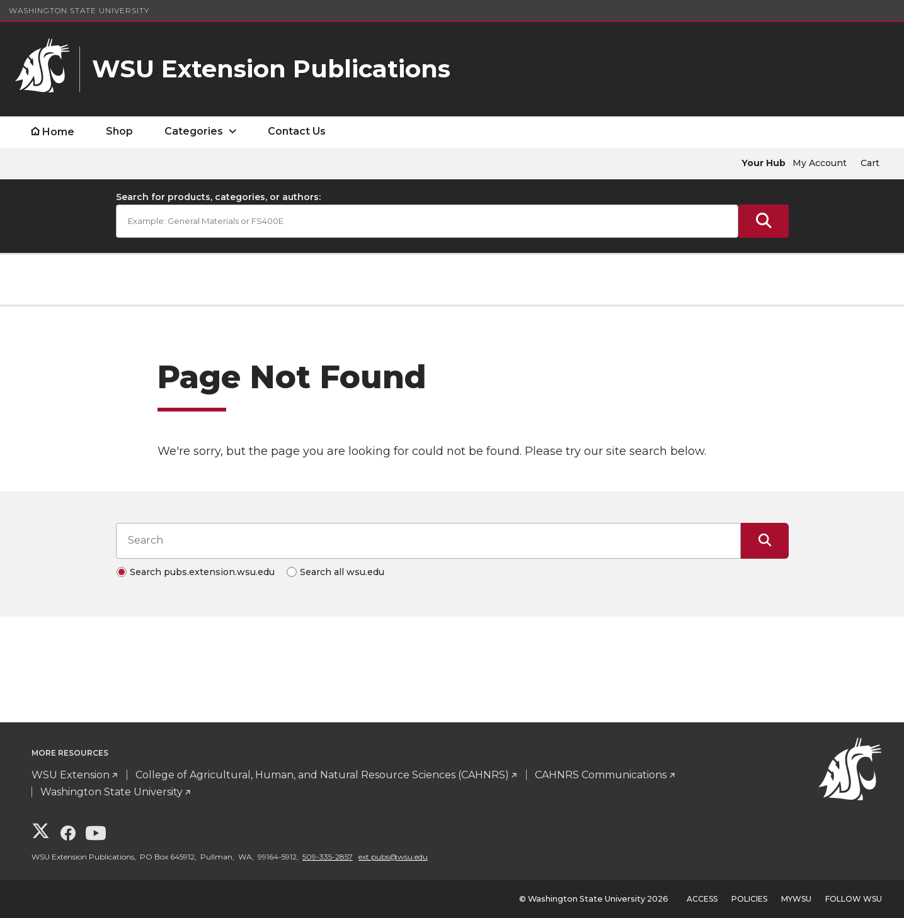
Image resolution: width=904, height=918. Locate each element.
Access (702, 899)
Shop (119, 131)
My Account (819, 163)
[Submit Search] (763, 221)
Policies (749, 899)
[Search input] (428, 540)
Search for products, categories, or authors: (218, 197)
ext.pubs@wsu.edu (393, 856)
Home (58, 132)
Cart (870, 163)
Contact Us (297, 131)
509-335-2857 (327, 856)
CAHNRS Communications (601, 775)
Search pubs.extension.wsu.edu (202, 572)
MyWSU (796, 899)
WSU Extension (70, 775)
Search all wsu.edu (342, 572)
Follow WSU (853, 899)
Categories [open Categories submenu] (193, 131)
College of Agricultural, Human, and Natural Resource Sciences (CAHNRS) (322, 775)
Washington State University (79, 10)
